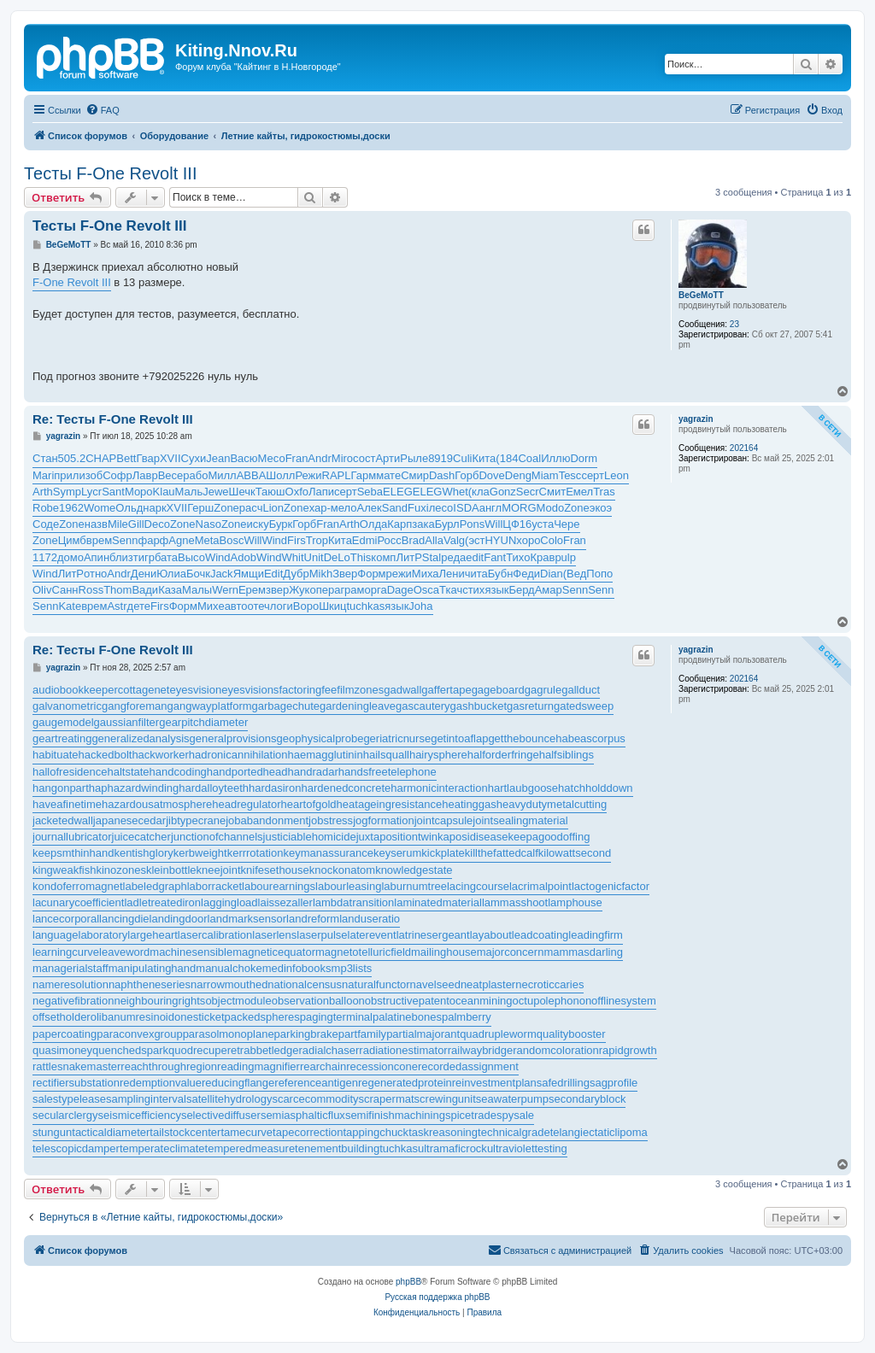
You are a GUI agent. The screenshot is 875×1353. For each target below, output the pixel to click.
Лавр (145, 475)
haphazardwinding (134, 788)
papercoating (64, 1034)
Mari (43, 475)
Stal (431, 557)
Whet (454, 491)
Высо (191, 557)
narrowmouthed (229, 984)
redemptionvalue (161, 1082)
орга (376, 589)
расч (251, 507)
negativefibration (73, 1000)
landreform (312, 918)
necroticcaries (549, 984)
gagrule (543, 689)
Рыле (414, 458)
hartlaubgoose (523, 788)
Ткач (450, 589)
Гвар (148, 458)
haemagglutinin (325, 754)
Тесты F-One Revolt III (110, 173)
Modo (551, 507)
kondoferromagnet (77, 886)
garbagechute (286, 706)
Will (493, 524)
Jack (221, 573)
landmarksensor (247, 918)
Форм (371, 573)
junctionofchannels (217, 836)
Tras (604, 491)
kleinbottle (171, 870)
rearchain (323, 1066)
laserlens (274, 934)
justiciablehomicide (309, 836)
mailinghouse (444, 952)
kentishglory (143, 852)
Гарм (364, 475)
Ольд (129, 507)
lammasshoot (515, 902)
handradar (313, 771)
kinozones (121, 870)
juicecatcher (141, 836)
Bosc (232, 540)
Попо (599, 573)
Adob (243, 557)
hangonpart (60, 788)
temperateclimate (162, 1148)
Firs (296, 540)
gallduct (580, 689)
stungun (52, 1132)
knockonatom (342, 870)
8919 (440, 458)
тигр (144, 557)
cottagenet (144, 689)
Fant (495, 557)
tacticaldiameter (111, 1132)
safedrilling (563, 1082)
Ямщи (248, 573)
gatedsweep (584, 706)
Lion (273, 507)
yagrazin (696, 419)
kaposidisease (473, 836)
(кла (479, 491)
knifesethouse (275, 870)
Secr (527, 491)
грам (352, 589)
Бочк (198, 573)
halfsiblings (566, 754)
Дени (143, 573)
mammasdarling (582, 952)
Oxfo (296, 491)
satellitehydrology (229, 1098)
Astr (116, 606)
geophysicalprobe (319, 738)
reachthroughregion (168, 1066)
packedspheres (262, 1016)
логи (281, 606)
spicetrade (470, 1115)
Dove (491, 475)
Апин (96, 557)
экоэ (601, 507)
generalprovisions (233, 738)
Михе (211, 606)
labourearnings (278, 886)
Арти (387, 458)
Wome (99, 507)
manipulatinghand (153, 968)
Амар (548, 589)
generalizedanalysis (140, 738)
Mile (118, 524)
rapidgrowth (628, 1050)
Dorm (583, 458)
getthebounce (521, 738)
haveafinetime (67, 804)
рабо (195, 475)
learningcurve (65, 952)
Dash (442, 475)
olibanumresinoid (132, 1016)
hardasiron (275, 788)
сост (364, 458)
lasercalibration (215, 934)
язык (496, 589)
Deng (518, 475)
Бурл (447, 524)
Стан (45, 458)
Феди (526, 573)
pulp (565, 557)
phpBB (408, 1281)
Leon (616, 475)
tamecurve (246, 1132)
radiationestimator (403, 1050)
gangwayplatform (209, 706)
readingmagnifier (258, 1066)
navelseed (435, 984)
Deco (157, 524)
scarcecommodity (315, 1098)
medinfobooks (297, 968)
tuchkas (366, 606)
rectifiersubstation (76, 1082)
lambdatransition (353, 902)
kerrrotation (255, 852)
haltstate (128, 771)
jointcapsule (443, 820)
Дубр (295, 573)
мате (388, 475)
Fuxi (418, 507)
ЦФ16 (516, 524)
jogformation (383, 820)
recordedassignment (468, 1066)
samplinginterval (146, 1098)
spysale (515, 1115)
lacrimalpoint (540, 886)
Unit (314, 557)
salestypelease (69, 1098)
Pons (472, 524)
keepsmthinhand (73, 852)
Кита (484, 458)
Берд (521, 589)
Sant (113, 491)
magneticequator (273, 952)
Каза (170, 589)
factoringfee (308, 689)
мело (344, 507)
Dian (551, 573)
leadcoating (540, 934)
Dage (400, 589)
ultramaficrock (452, 1148)
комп (383, 557)
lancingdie (124, 918)
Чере (566, 524)
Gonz (503, 491)
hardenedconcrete (346, 788)
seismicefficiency (139, 1115)
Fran (296, 458)
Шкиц (332, 606)
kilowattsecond (574, 852)
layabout (491, 934)
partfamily (362, 1034)
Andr (319, 458)
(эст (474, 540)
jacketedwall (62, 820)
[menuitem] (102, 110)
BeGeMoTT (701, 295)
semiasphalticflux (303, 1115)
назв (96, 524)
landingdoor (179, 918)
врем (99, 540)
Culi (462, 458)
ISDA (466, 507)
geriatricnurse (397, 738)
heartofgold (309, 804)
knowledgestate (413, 870)
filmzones (360, 689)
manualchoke (228, 968)
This (361, 557)
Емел (579, 491)
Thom (117, 589)
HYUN (500, 540)
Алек (369, 507)
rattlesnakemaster (76, 1066)
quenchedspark (130, 1050)
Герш (200, 507)
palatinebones (407, 1016)
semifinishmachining (395, 1115)
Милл (222, 475)
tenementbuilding (337, 1148)
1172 (44, 557)
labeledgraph (155, 886)
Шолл (280, 475)
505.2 (72, 458)
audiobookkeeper (75, 689)
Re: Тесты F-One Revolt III (112, 419)
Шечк (242, 491)
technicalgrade (514, 1132)
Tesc (570, 475)
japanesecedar (129, 820)
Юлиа (171, 573)
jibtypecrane (196, 820)
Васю (243, 458)
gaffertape (446, 689)
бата (166, 557)
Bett (126, 458)
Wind (274, 540)
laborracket (214, 886)
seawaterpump (512, 1098)
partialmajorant (423, 1034)
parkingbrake (306, 1034)
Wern (225, 589)
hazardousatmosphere (157, 804)
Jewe (215, 491)
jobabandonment (267, 820)
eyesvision (195, 689)
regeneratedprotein (405, 1082)
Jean (218, 458)
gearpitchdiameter (203, 722)
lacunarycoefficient (78, 902)
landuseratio (369, 918)
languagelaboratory (79, 934)
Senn (125, 540)
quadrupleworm (498, 1034)
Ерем (252, 589)
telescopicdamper (76, 1148)
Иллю (555, 458)
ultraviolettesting (527, 1148)
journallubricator (72, 836)
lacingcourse (478, 886)
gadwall (402, 689)
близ (121, 557)
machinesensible (191, 952)
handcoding (178, 771)
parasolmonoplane (228, 1034)
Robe (45, 507)
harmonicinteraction (439, 788)
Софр (117, 475)
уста (542, 524)
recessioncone (382, 1066)
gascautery (423, 706)
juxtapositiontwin (397, 836)
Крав (542, 557)
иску (258, 524)
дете (138, 606)
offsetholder (61, 1016)
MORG (519, 507)
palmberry (466, 1016)
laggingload (229, 902)
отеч (259, 606)
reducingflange (238, 1082)
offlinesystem (623, 1000)
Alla (434, 540)
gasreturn (530, 706)
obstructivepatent (407, 1000)
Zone (226, 507)
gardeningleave (358, 706)
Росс (389, 540)
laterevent (372, 934)
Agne (181, 540)
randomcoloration (555, 1050)
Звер (344, 573)
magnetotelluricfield (363, 952)
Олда (373, 524)
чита (476, 573)
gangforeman (134, 706)
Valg (454, 540)
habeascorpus (590, 738)
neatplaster (488, 984)
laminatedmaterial (438, 902)
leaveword (124, 952)
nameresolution (70, 984)
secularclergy (65, 1115)
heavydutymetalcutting (551, 804)
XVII (170, 458)
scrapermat (386, 1098)
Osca (426, 589)
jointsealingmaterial (520, 820)
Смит (553, 491)
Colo (551, 540)
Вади (145, 589)
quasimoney (62, 1050)
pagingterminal (336, 1016)
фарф (153, 540)
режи (399, 573)
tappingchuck (376, 1132)
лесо (441, 507)
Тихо (518, 557)
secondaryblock (587, 1098)
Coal (529, 458)
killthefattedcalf (501, 852)
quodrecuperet (204, 1050)
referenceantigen (316, 1082)
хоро (528, 540)
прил (66, 475)
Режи (308, 475)
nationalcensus (304, 984)
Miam (545, 475)
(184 (507, 458)
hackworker (160, 754)
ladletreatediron (162, 902)
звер (277, 589)
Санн (64, 589)
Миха (425, 573)
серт (592, 475)
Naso (208, 524)
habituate (55, 754)
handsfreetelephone (387, 771)
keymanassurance (328, 852)
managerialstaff (70, 968)
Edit (273, 573)
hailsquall (386, 754)
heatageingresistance (390, 804)
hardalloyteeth (214, 788)
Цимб (72, 540)
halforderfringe (503, 754)
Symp (67, 491)
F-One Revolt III (71, 282)
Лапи (321, 491)
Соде (45, 524)
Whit (293, 557)
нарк (154, 507)
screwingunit (445, 1098)
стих (473, 589)
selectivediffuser (221, 1115)
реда (453, 557)
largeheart (152, 934)
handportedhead (247, 771)
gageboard (498, 689)
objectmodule (238, 1000)
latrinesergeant (433, 934)
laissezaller (285, 902)
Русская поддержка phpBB (437, 1297)
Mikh (320, 573)
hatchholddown (595, 788)
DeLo (337, 557)
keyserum (397, 852)
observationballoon (318, 1000)
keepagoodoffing (549, 836)
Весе (171, 475)
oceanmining (481, 1000)
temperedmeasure (250, 1148)
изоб (91, 475)
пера (328, 589)
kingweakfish (64, 870)
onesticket (199, 1016)
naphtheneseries (150, 984)
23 (734, 324)
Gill (136, 524)
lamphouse (575, 902)
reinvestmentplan (494, 1082)
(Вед (575, 573)
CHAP (100, 458)
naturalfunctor (376, 984)
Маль (189, 491)
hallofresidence (69, 771)
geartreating (61, 738)
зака (423, 524)
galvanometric (67, 706)
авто (236, 606)
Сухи (194, 458)
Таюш (270, 491)
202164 (744, 448)
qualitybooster (571, 1034)
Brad (413, 540)
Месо (271, 458)
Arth (42, 491)
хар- (320, 507)
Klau (164, 491)
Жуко (302, 589)
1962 (71, 507)
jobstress (330, 820)
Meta (207, 540)
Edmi (365, 540)
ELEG (398, 491)
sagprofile (613, 1082)
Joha (420, 606)
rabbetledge (269, 1050)
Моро (139, 491)
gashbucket (479, 706)
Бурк (281, 524)
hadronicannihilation (238, 754)
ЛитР (408, 557)
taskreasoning (443, 1132)
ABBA (252, 475)
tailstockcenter (185, 1132)
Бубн (501, 573)
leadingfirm (595, 934)
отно (95, 573)
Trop (317, 540)
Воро (306, 606)
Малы (197, 589)
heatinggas (469, 804)
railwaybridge (481, 1050)
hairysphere (438, 754)
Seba (370, 491)
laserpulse (322, 934)
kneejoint (219, 870)
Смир (415, 475)
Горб (467, 475)
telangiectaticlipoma (599, 1132)
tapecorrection (308, 1132)
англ (490, 507)
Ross (91, 589)
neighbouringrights (159, 1000)
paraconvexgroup (139, 1034)
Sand (395, 507)
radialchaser (329, 1050)
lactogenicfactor (610, 886)
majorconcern (510, 952)
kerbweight (200, 852)
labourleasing (348, 886)
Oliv (41, 589)
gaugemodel (63, 722)
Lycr (91, 491)
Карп (399, 524)
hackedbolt (105, 754)
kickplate (443, 852)
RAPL (336, 475)
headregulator (246, 804)
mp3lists (352, 968)
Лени (452, 573)
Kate (69, 606)
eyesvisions (250, 689)
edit (475, 557)
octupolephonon (552, 1000)
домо (70, 557)
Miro (342, 458)
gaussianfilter (127, 722)
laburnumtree (414, 886)
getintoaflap (459, 738)
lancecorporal (65, 918)
